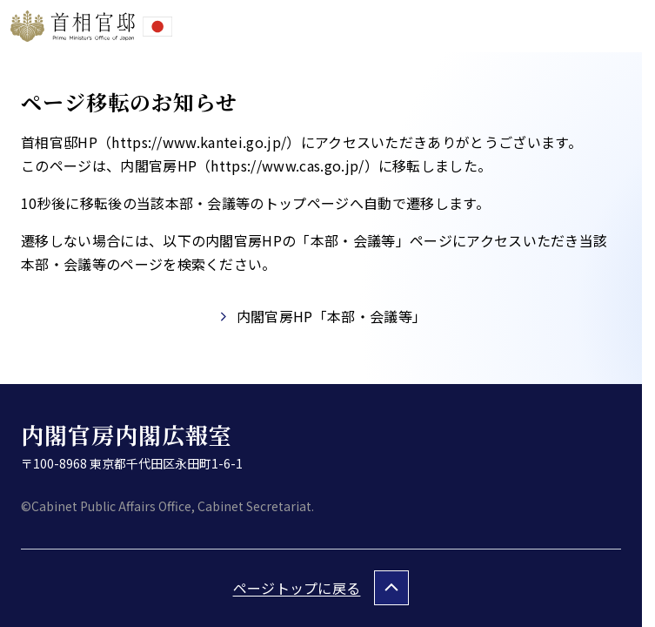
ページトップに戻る (297, 587)
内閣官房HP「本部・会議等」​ (331, 316)
